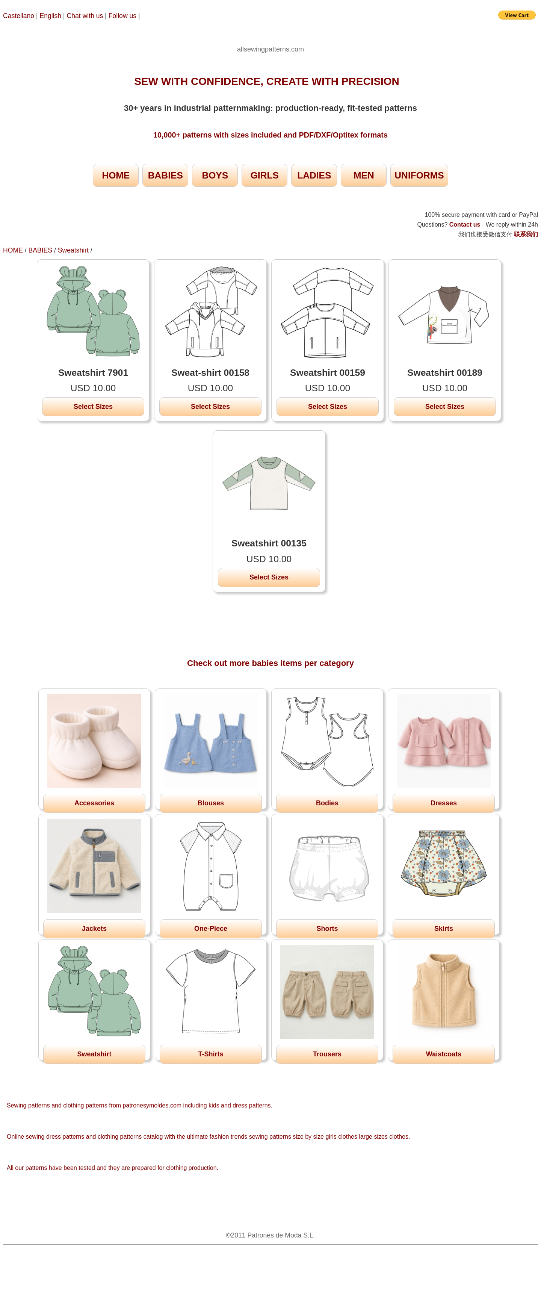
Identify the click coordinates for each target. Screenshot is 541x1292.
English (51, 16)
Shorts (327, 928)
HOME (116, 175)
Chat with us (86, 16)
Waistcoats (443, 1054)
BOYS (215, 175)
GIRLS (265, 175)
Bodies (327, 803)
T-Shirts (210, 1054)
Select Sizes (93, 406)
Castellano (18, 16)
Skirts (443, 928)
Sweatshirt (73, 250)
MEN (364, 175)
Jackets (94, 928)
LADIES (314, 175)
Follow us (123, 16)
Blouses (211, 803)
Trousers (327, 1054)
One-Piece (210, 928)
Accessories (94, 803)
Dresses (444, 803)
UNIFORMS (419, 175)
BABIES (165, 175)
